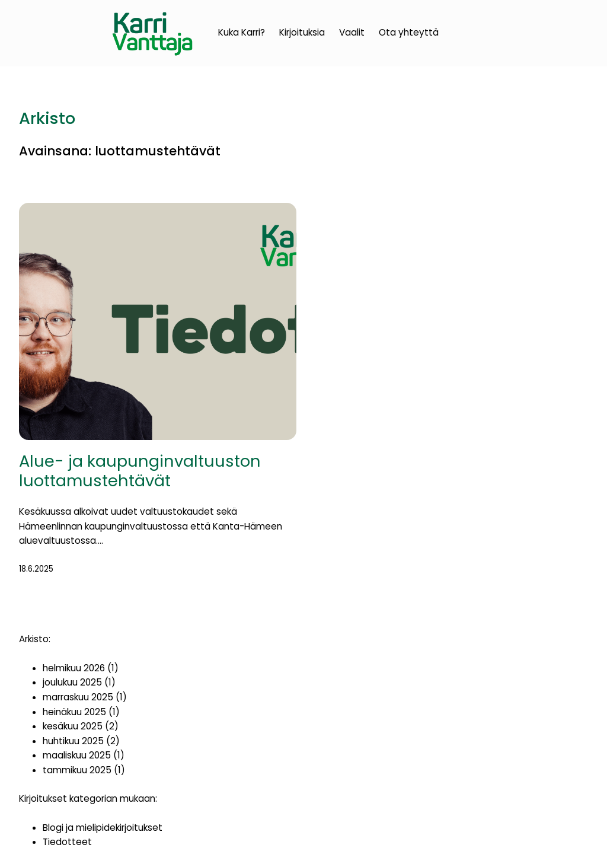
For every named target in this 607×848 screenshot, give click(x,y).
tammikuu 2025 (77, 770)
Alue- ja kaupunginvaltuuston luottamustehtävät (140, 471)
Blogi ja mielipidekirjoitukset (102, 827)
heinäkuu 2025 (74, 712)
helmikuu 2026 (74, 668)
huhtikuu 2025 (73, 741)
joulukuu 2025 (72, 682)
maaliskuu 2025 (77, 755)
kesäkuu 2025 (73, 726)
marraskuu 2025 (78, 697)
